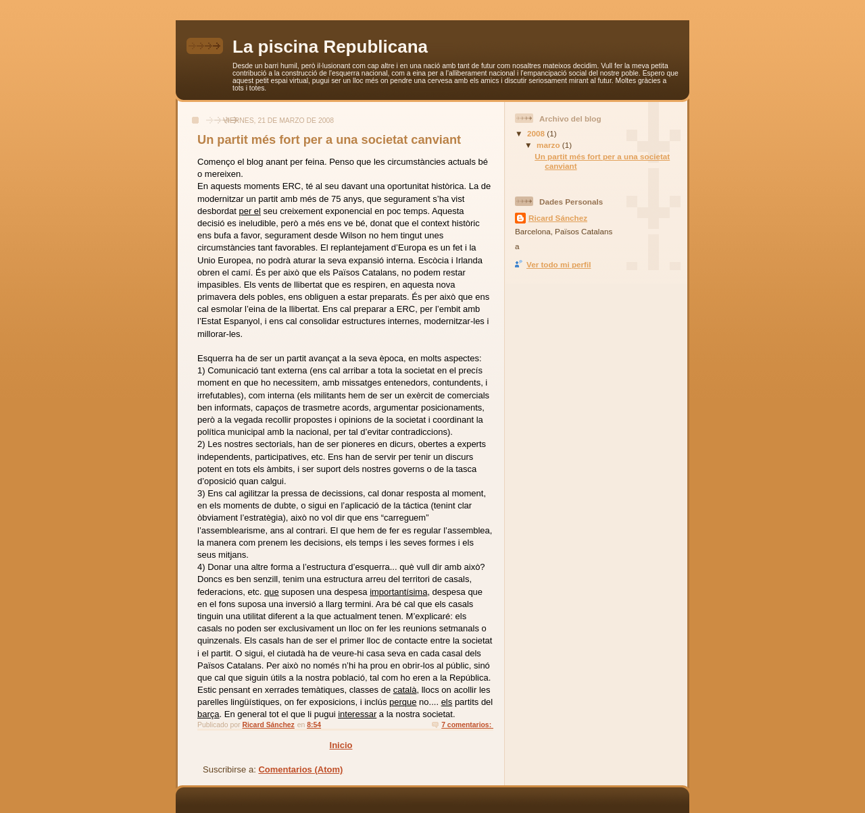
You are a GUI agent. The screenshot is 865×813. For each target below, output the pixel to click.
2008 (537, 133)
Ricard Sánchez (557, 217)
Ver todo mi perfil (558, 264)
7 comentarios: (467, 725)
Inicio (341, 745)
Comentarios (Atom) (300, 769)
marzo (549, 144)
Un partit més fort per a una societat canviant (329, 140)
